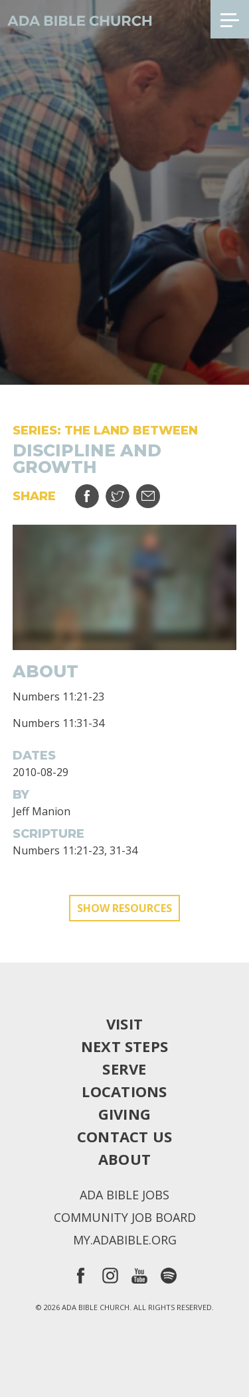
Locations (124, 1091)
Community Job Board (125, 1217)
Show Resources (124, 908)
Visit (124, 1023)
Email (156, 491)
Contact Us (124, 1136)
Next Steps (124, 1046)
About (124, 1159)
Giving (124, 1114)
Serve (124, 1069)
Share (95, 491)
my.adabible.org (125, 1240)
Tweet (125, 491)
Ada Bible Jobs (124, 1195)
